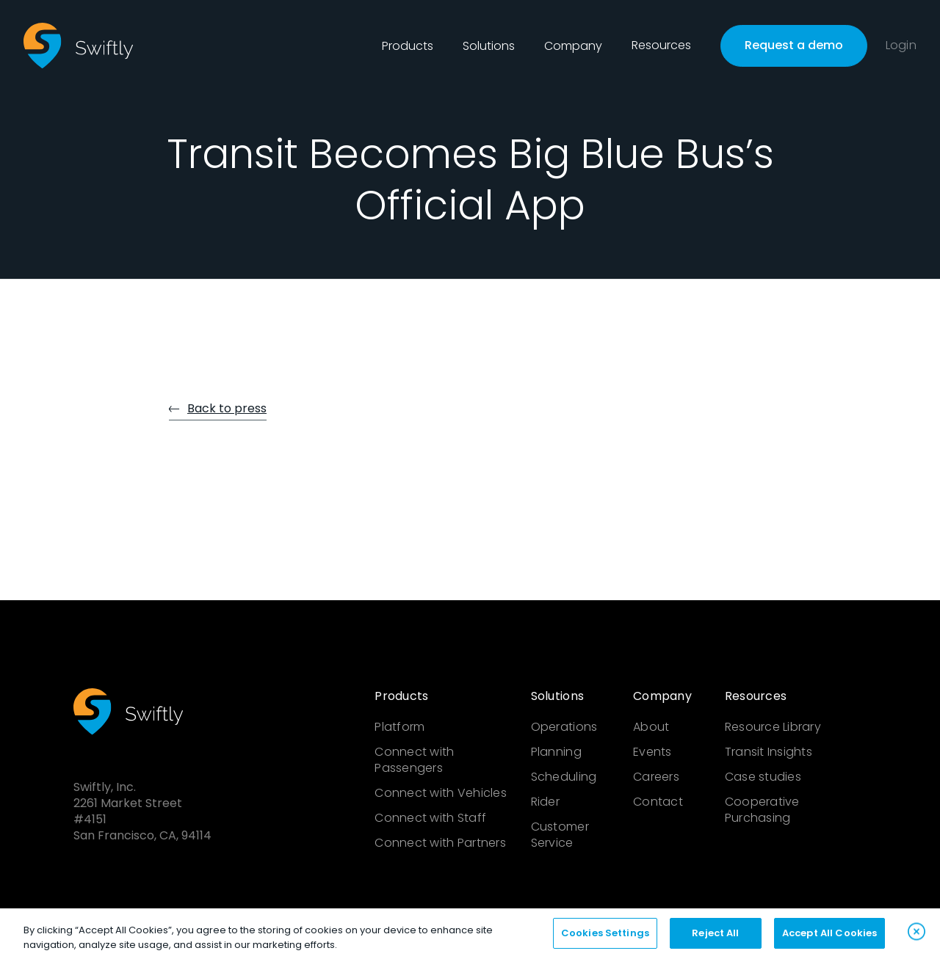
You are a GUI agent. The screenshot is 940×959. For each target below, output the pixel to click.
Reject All (715, 937)
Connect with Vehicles (440, 793)
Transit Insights (768, 752)
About (651, 727)
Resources (661, 45)
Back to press (227, 408)
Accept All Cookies (829, 937)
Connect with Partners (440, 843)
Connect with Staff (430, 818)
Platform (399, 727)
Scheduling (564, 777)
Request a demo (794, 45)
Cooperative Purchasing (762, 810)
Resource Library (773, 727)
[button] (407, 46)
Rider (545, 802)
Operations (564, 727)
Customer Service (560, 835)
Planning (556, 752)
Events (652, 752)
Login (901, 45)
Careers (656, 777)
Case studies (763, 777)
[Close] (916, 935)
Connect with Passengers (414, 760)
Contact (658, 802)
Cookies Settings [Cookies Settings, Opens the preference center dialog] (605, 937)
